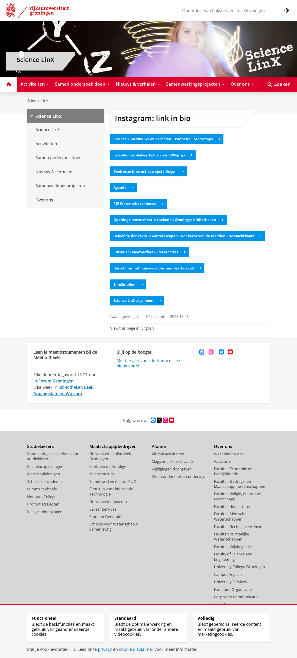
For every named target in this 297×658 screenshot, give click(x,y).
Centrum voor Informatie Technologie (111, 499)
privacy (105, 649)
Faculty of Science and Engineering (233, 565)
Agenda (124, 188)
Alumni (159, 454)
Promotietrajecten (43, 512)
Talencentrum (101, 482)
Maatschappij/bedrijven (112, 454)
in (53, 389)
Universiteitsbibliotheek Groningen (110, 464)
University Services (230, 590)
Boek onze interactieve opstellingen (150, 172)
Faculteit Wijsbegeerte (233, 554)
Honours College (41, 504)
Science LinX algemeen (138, 308)
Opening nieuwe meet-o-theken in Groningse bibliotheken (171, 221)
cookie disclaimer (136, 649)
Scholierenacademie (45, 489)
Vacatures (223, 469)
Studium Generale (105, 524)
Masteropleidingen (43, 482)
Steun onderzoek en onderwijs (178, 484)
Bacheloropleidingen (45, 474)
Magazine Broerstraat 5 (172, 469)
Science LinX (37, 100)
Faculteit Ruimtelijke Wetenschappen (231, 544)
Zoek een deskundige (107, 474)
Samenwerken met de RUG (112, 489)
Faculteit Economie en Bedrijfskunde (233, 479)
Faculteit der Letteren (233, 514)
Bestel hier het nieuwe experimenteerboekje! (158, 275)
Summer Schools (42, 497)
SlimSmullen (129, 292)
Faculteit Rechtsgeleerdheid (238, 534)
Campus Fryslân (228, 582)
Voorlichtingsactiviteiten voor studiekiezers (53, 464)
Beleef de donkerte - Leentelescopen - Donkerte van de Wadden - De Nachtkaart (188, 240)
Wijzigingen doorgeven (172, 477)
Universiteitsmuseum (108, 509)
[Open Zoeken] (279, 84)
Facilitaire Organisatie (233, 597)
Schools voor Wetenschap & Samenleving (114, 534)
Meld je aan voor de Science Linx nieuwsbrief (148, 371)
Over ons (223, 454)
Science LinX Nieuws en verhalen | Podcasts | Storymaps (169, 139)
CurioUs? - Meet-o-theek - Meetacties (150, 259)
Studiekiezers (40, 454)
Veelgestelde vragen (44, 519)
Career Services (102, 517)
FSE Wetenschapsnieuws (139, 204)
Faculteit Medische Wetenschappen (230, 524)
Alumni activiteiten (168, 461)
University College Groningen (239, 574)
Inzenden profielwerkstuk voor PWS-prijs (154, 155)
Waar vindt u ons (229, 461)
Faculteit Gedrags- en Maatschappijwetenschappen (239, 492)
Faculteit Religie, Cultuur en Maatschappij (237, 504)
